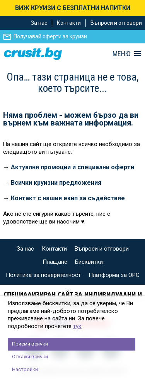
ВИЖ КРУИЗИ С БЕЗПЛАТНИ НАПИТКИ (72, 8)
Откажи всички (30, 356)
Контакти (69, 23)
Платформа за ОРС (114, 275)
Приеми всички (30, 344)
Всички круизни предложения (56, 182)
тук (77, 326)
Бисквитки (89, 261)
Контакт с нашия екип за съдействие (68, 198)
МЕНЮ (121, 53)
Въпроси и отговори (116, 23)
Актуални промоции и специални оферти (72, 167)
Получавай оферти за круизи (50, 36)
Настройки (25, 369)
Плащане (55, 261)
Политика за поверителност (43, 275)
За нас (39, 23)
